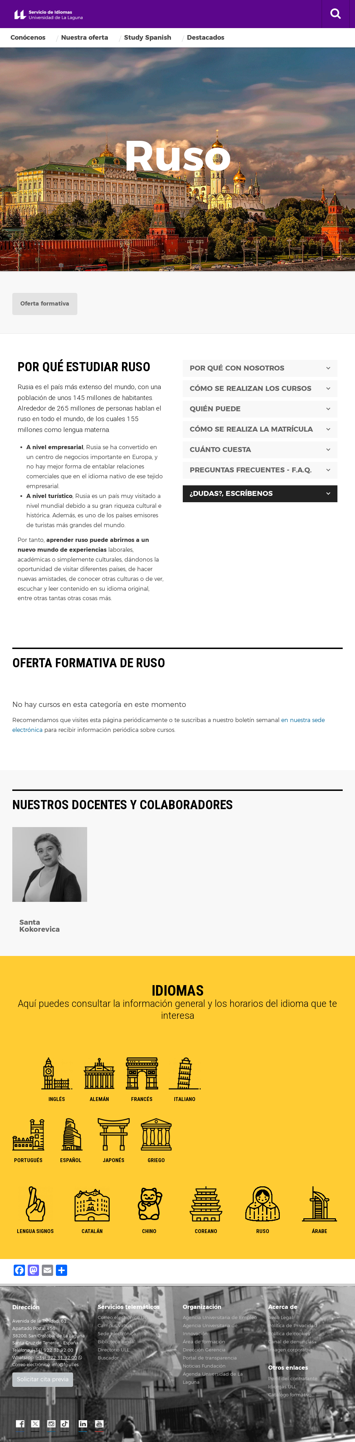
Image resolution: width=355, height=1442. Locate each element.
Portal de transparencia (210, 1358)
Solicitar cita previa (43, 1379)
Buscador (108, 1358)
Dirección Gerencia (204, 1350)
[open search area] (336, 14)
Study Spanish (147, 37)
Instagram (51, 1424)
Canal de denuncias (291, 1342)
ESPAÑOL (71, 1160)
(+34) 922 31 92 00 (56, 1358)
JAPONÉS (113, 1160)
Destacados (205, 37)
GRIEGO (156, 1160)
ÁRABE (319, 1231)
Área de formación (204, 1342)
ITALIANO (184, 1099)
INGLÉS (57, 1099)
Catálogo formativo (289, 1395)
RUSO (262, 1231)
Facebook (19, 1424)
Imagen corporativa (290, 1350)
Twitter (35, 1424)
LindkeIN (83, 1424)
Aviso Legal (280, 1317)
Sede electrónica (117, 1334)
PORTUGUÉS (28, 1160)
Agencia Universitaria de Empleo (220, 1317)
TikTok (67, 1424)
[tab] (44, 304)
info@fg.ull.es (65, 1365)
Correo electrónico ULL (123, 1317)
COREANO (206, 1231)
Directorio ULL (113, 1350)
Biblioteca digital (117, 1342)
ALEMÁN (99, 1099)
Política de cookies (289, 1334)
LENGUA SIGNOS (35, 1231)
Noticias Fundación (204, 1366)
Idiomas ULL (282, 1387)
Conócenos (28, 37)
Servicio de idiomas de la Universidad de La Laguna (49, 15)
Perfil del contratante (292, 1379)
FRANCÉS (142, 1099)
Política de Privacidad (292, 1326)
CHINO (149, 1231)
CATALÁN (92, 1231)
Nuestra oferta (84, 37)
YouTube (98, 1424)
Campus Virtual (115, 1326)
